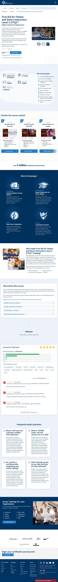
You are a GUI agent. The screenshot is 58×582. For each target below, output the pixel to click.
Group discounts (5, 55)
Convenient (7, 370)
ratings (42, 573)
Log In (2, 571)
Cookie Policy (32, 569)
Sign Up (2, 569)
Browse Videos (9, 151)
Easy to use (40, 367)
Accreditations (13, 569)
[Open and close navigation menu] (55, 2)
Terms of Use (32, 568)
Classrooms (24, 8)
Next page (34, 412)
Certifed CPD (18, 444)
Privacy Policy (32, 564)
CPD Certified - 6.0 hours (11, 310)
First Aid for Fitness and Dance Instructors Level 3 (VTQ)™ (30, 11)
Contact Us (13, 566)
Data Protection (33, 566)
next (54, 137)
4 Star (4, 356)
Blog (11, 564)
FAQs (17, 8)
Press (21, 568)
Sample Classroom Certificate (13, 306)
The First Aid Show (23, 571)
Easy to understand (8, 367)
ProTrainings (52, 565)
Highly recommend (16, 370)
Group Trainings (9, 522)
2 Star (4, 359)
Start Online (15, 52)
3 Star (4, 357)
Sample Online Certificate (12, 303)
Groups (2, 566)
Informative (18, 367)
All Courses (4, 11)
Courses (2, 564)
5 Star (4, 354)
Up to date (32, 367)
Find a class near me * (16, 55)
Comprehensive (49, 367)
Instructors (3, 568)
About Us (22, 564)
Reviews (11, 8)
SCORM (36, 442)
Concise (26, 367)
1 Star (4, 361)
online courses (34, 450)
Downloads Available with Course (14, 314)
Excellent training (28, 370)
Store (12, 568)
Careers (21, 569)
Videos (5, 8)
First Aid (12, 11)
